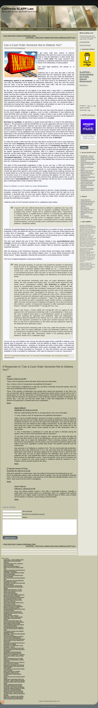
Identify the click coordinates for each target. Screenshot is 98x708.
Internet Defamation (45, 355)
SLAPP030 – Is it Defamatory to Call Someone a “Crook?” (13, 646)
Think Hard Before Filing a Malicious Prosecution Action (88, 164)
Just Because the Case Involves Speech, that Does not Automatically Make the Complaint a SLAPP (13, 606)
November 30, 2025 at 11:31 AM (18, 471)
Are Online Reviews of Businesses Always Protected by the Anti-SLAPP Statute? (13, 587)
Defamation (23, 355)
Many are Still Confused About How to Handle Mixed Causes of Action (14, 622)
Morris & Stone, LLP (86, 211)
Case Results (15, 355)
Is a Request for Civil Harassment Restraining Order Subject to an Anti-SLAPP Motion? (13, 613)
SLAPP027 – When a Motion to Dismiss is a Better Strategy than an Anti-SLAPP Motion (14, 682)
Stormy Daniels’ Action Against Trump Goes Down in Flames (14, 603)
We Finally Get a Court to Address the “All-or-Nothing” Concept (14, 581)
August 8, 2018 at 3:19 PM (16, 379)
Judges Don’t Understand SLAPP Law (14, 679)
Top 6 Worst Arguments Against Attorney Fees (87, 189)
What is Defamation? (87, 217)
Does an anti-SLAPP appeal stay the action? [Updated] (87, 185)
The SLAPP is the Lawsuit (10, 593)
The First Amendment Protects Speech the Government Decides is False (14, 598)
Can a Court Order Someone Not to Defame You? (33, 45)
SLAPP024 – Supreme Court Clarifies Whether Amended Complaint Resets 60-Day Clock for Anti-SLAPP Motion (14, 697)
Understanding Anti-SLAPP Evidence (13, 627)
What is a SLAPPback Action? (12, 566)
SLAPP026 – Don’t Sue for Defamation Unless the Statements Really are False (14, 687)
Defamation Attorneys (87, 203)
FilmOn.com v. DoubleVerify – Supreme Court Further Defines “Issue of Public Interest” (14, 656)
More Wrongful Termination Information (87, 208)
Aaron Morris (21, 48)
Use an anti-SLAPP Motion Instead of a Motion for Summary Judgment (14, 595)
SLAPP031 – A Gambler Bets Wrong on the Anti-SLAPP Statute (14, 643)
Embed (87, 107)
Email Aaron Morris (85, 45)
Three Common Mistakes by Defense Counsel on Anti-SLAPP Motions (13, 637)
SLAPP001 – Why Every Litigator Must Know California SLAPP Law (50, 37)
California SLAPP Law (17, 8)
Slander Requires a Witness (11, 615)
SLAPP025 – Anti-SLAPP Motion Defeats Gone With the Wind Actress (13, 690)
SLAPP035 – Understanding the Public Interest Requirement (86, 76)
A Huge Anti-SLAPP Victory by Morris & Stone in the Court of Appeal (14, 663)
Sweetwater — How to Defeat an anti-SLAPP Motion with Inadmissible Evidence (88, 158)
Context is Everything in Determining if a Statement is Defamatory (88, 175)
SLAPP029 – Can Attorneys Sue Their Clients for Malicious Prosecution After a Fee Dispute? (14, 649)
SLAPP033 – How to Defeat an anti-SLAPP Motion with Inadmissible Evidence (13, 618)
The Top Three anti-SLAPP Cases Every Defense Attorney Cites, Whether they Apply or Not (14, 640)
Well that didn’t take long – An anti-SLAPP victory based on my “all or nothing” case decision (13, 591)
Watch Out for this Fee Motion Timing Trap (87, 171)
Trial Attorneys (85, 216)
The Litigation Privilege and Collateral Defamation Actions (13, 631)
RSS (89, 110)
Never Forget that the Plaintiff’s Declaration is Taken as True (12, 672)
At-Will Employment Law (88, 201)
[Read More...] (84, 85)
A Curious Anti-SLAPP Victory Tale (13, 620)
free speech (36, 355)
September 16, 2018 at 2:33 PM (26, 410)
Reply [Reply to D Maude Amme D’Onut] (9, 481)
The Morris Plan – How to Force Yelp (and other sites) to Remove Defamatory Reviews (14, 693)
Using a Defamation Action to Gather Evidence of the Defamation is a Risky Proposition (14, 660)
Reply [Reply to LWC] (9, 403)
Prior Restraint (58, 355)
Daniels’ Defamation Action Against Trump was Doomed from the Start (13, 685)
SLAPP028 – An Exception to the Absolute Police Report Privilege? (12, 652)
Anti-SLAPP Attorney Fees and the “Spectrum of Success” (13, 600)
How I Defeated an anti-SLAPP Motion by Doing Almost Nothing (14, 625)
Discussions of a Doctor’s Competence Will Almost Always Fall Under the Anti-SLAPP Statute (14, 666)
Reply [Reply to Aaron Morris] (16, 464)
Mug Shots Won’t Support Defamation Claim (20, 36)
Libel (28, 355)
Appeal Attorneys (85, 200)
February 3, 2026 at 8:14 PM (24, 489)
